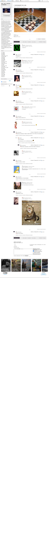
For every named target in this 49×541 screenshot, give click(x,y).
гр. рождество (2, 31)
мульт (2, 38)
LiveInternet (3, 0)
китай (4, 35)
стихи (6, 45)
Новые (44, 41)
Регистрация (9, 0)
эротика (2, 47)
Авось (22, 0)
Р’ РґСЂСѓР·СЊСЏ (7, 15)
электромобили (8, 46)
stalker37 (24, 45)
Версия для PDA (43, 273)
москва (5, 37)
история (9, 34)
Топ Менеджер (1, 4)
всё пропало (9, 30)
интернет (5, 34)
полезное (2, 42)
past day (6, 25)
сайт (9, 44)
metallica (10, 24)
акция (5, 27)
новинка (3, 39)
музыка (8, 37)
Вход (13, 0)
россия (7, 44)
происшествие (9, 43)
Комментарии (8, 3)
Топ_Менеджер (19, 54)
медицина (7, 36)
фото (2, 46)
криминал (8, 35)
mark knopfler (7, 24)
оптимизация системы (5, 41)
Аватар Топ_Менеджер (6, 10)
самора (2, 45)
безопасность (3, 29)
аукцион (2, 75)
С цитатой (20, 57)
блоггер (7, 29)
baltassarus (24, 182)
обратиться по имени (29, 45)
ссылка (31, 46)
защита (7, 32)
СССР (2, 64)
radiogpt (8, 25)
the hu (8, 26)
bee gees (6, 21)
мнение (2, 37)
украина (10, 45)
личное (4, 36)
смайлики (22, 248)
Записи (2, 3)
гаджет (2, 73)
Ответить (17, 57)
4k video (2, 20)
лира (2, 36)
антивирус (3, 28)
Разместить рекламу (43, 274)
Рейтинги (18, 0)
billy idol (4, 22)
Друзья (5, 3)
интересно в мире (3, 55)
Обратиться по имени (29, 57)
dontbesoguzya (25, 60)
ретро (4, 44)
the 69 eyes (2, 26)
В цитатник (24, 57)
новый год (6, 39)
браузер (2, 30)
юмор (5, 47)
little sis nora (4, 24)
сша (8, 45)
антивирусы (7, 28)
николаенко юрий (9, 38)
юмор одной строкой (4, 67)
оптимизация (8, 40)
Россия (2, 59)
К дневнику (29, 41)
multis (24, 197)
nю (1, 25)
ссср (4, 45)
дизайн (4, 32)
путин (2, 44)
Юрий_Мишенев (25, 166)
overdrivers (3, 25)
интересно (3, 33)
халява (5, 46)
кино (2, 35)
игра (9, 32)
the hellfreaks (5, 26)
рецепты (2, 76)
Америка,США (3, 63)
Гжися (24, 75)
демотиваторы (8, 31)
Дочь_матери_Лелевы (26, 106)
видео (5, 30)
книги (6, 35)
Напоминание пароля (16, 247)
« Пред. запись (25, 41)
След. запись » (34, 41)
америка (8, 27)
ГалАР (24, 91)
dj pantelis (9, 22)
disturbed (6, 22)
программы (3, 43)
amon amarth (3, 21)
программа (6, 42)
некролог (4, 38)
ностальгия (3, 40)
